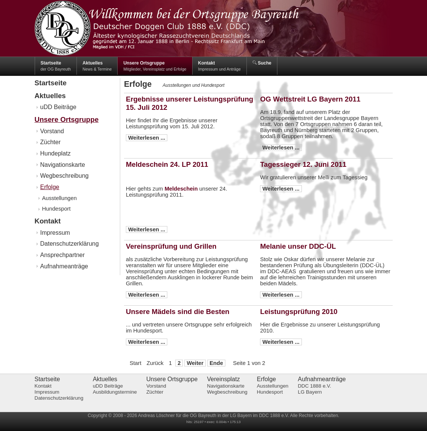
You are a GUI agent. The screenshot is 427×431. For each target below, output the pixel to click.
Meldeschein (181, 189)
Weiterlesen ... (146, 138)
